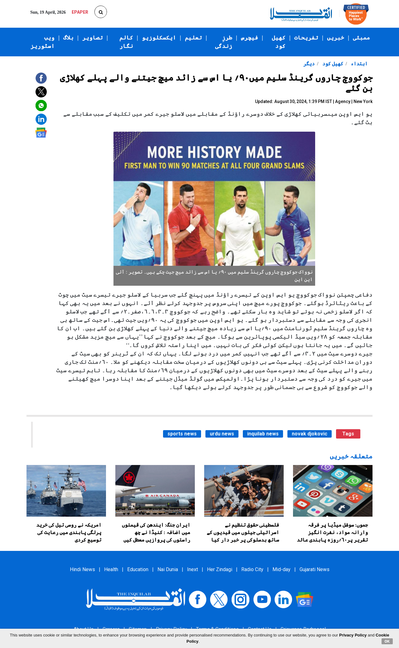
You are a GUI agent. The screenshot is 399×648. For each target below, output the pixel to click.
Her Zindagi (219, 569)
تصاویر (92, 38)
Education (137, 569)
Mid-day (281, 569)
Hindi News (82, 569)
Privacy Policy (353, 635)
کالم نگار (126, 42)
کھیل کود (279, 42)
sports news (182, 434)
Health (111, 569)
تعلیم (193, 38)
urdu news (222, 434)
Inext (192, 569)
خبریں (335, 38)
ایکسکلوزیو (159, 38)
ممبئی (361, 38)
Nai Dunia (167, 569)
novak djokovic (309, 434)
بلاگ (68, 38)
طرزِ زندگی (223, 42)
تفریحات (306, 38)
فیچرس (249, 38)
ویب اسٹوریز (43, 42)
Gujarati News (314, 569)
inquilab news (263, 434)
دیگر (309, 63)
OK (387, 641)
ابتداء (358, 63)
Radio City (252, 569)
